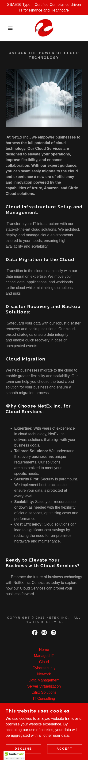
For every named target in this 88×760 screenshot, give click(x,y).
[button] (7, 28)
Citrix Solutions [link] (44, 692)
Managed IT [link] (44, 656)
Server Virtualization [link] (44, 686)
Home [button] (44, 650)
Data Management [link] (44, 680)
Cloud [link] (44, 662)
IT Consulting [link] (44, 699)
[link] (44, 28)
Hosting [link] (44, 717)
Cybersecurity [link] (44, 668)
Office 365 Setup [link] (44, 711)
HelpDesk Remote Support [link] (44, 705)
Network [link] (44, 674)
